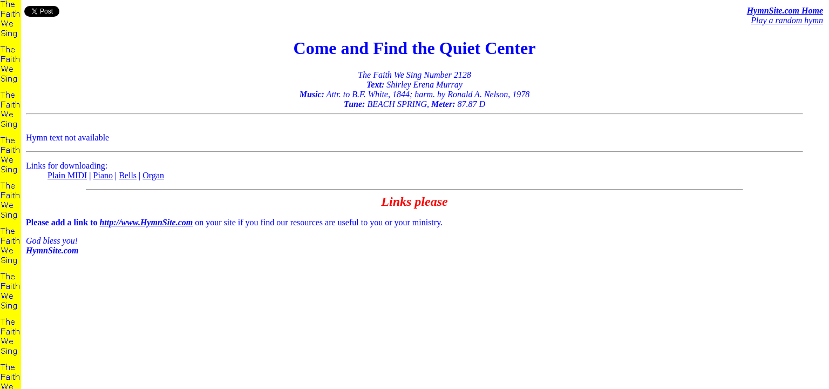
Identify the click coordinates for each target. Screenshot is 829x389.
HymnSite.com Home (785, 10)
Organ (153, 175)
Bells (128, 175)
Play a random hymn (787, 20)
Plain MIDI (67, 175)
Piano (103, 175)
